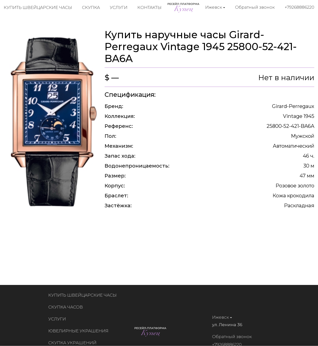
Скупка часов (67, 307)
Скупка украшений (74, 342)
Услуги (118, 7)
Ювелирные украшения (80, 330)
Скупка (91, 7)
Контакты (149, 7)
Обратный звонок (255, 7)
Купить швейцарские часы (38, 7)
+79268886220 (299, 7)
